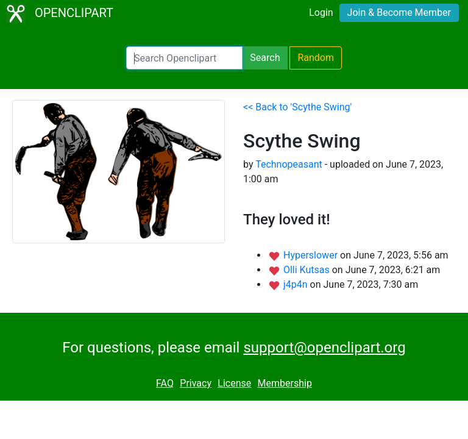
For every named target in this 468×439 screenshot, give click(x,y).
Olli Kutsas (307, 270)
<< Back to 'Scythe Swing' (297, 107)
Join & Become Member (399, 12)
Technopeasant (288, 164)
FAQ (165, 383)
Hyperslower (311, 255)
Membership (285, 383)
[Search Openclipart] (184, 58)
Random (315, 57)
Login (321, 12)
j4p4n (296, 284)
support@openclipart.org (324, 347)
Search (265, 57)
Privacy (195, 383)
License (234, 383)
